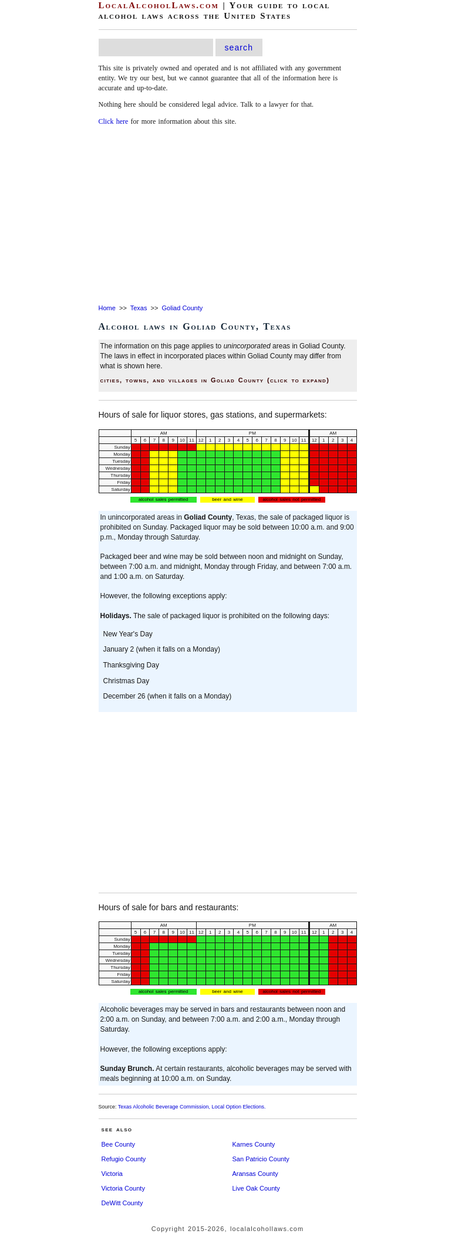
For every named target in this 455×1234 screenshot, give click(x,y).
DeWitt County (122, 1202)
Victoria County (123, 1188)
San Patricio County (260, 1158)
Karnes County (253, 1144)
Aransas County (255, 1173)
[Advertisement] (228, 216)
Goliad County (182, 307)
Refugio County (124, 1158)
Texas (138, 307)
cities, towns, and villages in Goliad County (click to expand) (215, 380)
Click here (114, 121)
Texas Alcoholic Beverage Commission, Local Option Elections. (192, 1107)
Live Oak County (256, 1188)
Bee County (118, 1144)
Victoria (112, 1173)
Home (107, 307)
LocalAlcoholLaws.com (159, 5)
